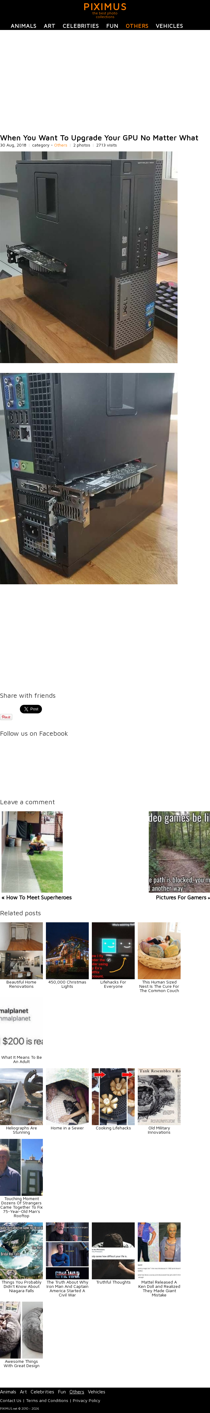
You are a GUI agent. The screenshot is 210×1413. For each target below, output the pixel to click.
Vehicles (169, 26)
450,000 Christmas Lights (67, 984)
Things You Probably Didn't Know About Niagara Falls (22, 1286)
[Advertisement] (105, 82)
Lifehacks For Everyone (113, 984)
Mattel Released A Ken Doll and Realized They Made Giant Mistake (159, 1288)
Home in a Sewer (67, 1127)
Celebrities (81, 26)
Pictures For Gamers (181, 897)
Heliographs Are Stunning (21, 1130)
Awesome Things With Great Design (21, 1363)
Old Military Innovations (159, 1130)
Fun (112, 26)
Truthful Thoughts (113, 1282)
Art (49, 26)
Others (137, 26)
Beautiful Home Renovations (21, 984)
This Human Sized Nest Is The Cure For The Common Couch (159, 986)
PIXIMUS (105, 6)
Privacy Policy (86, 1400)
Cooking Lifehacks (113, 1127)
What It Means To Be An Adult (21, 1059)
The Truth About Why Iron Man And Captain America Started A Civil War (67, 1288)
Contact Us (10, 1400)
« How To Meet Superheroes (37, 897)
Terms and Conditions (47, 1400)
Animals (23, 26)
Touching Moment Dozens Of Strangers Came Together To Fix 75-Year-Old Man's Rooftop (21, 1207)
